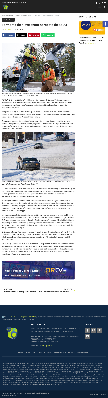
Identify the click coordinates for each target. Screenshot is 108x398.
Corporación (83, 353)
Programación (60, 353)
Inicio (4, 16)
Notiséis (10, 16)
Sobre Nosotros (6, 2)
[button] (105, 24)
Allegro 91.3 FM (38, 353)
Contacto (15, 2)
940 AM (49, 353)
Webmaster (12, 395)
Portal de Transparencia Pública (23, 317)
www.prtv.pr (90, 43)
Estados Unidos (20, 16)
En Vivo (27, 353)
